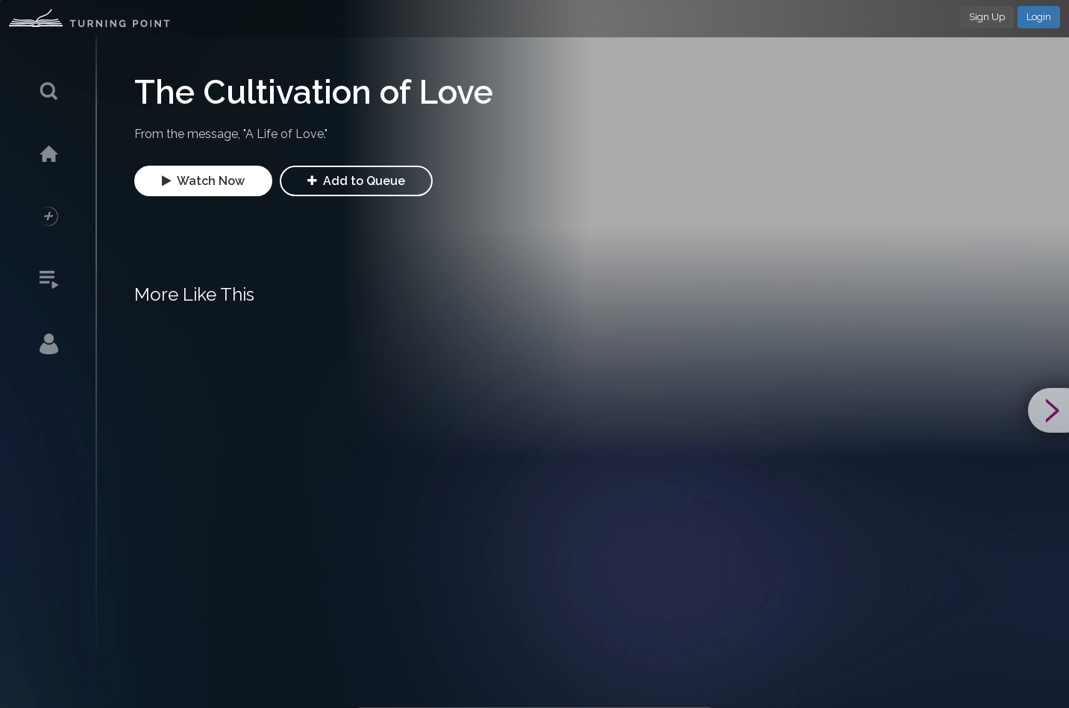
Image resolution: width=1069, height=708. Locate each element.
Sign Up (987, 16)
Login (1038, 16)
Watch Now (203, 181)
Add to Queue (356, 181)
